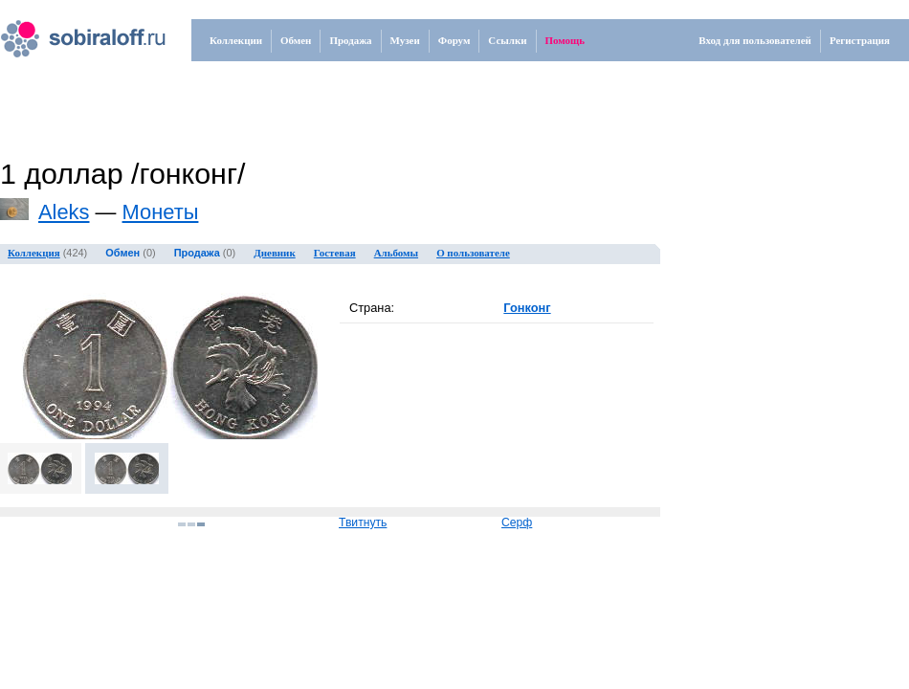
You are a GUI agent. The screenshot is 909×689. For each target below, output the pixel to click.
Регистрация (860, 40)
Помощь (565, 40)
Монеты (160, 212)
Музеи (405, 40)
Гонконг (526, 307)
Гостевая (335, 252)
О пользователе (473, 252)
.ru (63, 31)
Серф (516, 522)
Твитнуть (363, 522)
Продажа (350, 40)
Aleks (64, 212)
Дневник (275, 252)
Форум (454, 40)
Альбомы (396, 252)
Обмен (295, 40)
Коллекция (34, 252)
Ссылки (507, 40)
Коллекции (236, 40)
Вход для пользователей (754, 40)
